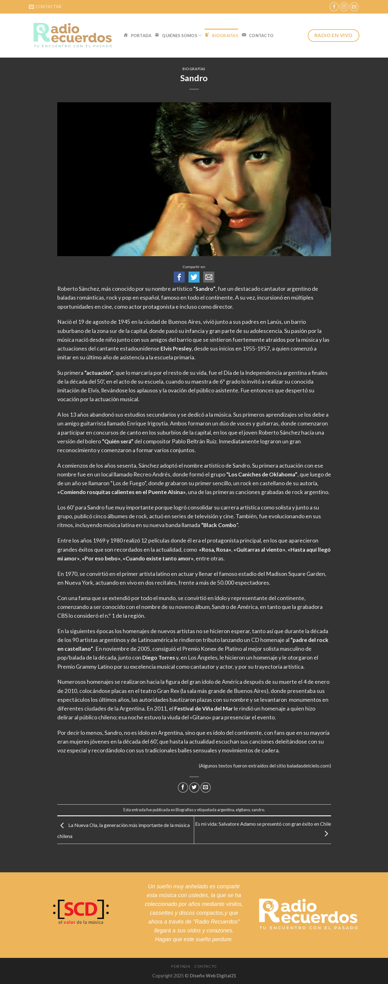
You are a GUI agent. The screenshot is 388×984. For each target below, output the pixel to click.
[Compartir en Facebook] (183, 787)
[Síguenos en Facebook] (334, 6)
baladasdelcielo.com (308, 765)
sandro (257, 809)
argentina (225, 809)
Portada (180, 966)
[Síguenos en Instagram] (344, 6)
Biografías (194, 69)
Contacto (205, 966)
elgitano (243, 809)
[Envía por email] (205, 787)
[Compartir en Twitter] (194, 787)
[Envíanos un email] (354, 6)
